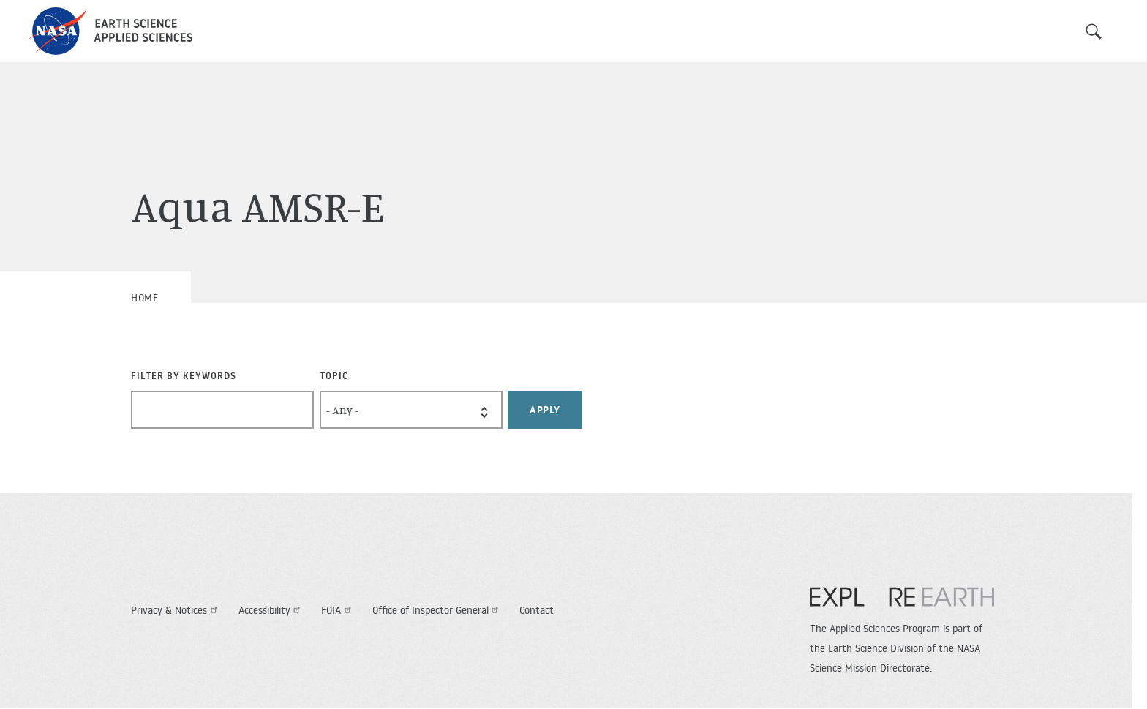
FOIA (338, 610)
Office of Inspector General (437, 610)
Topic (334, 375)
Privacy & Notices (176, 610)
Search (1093, 31)
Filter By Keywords (183, 375)
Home (144, 297)
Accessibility (271, 610)
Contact (536, 610)
